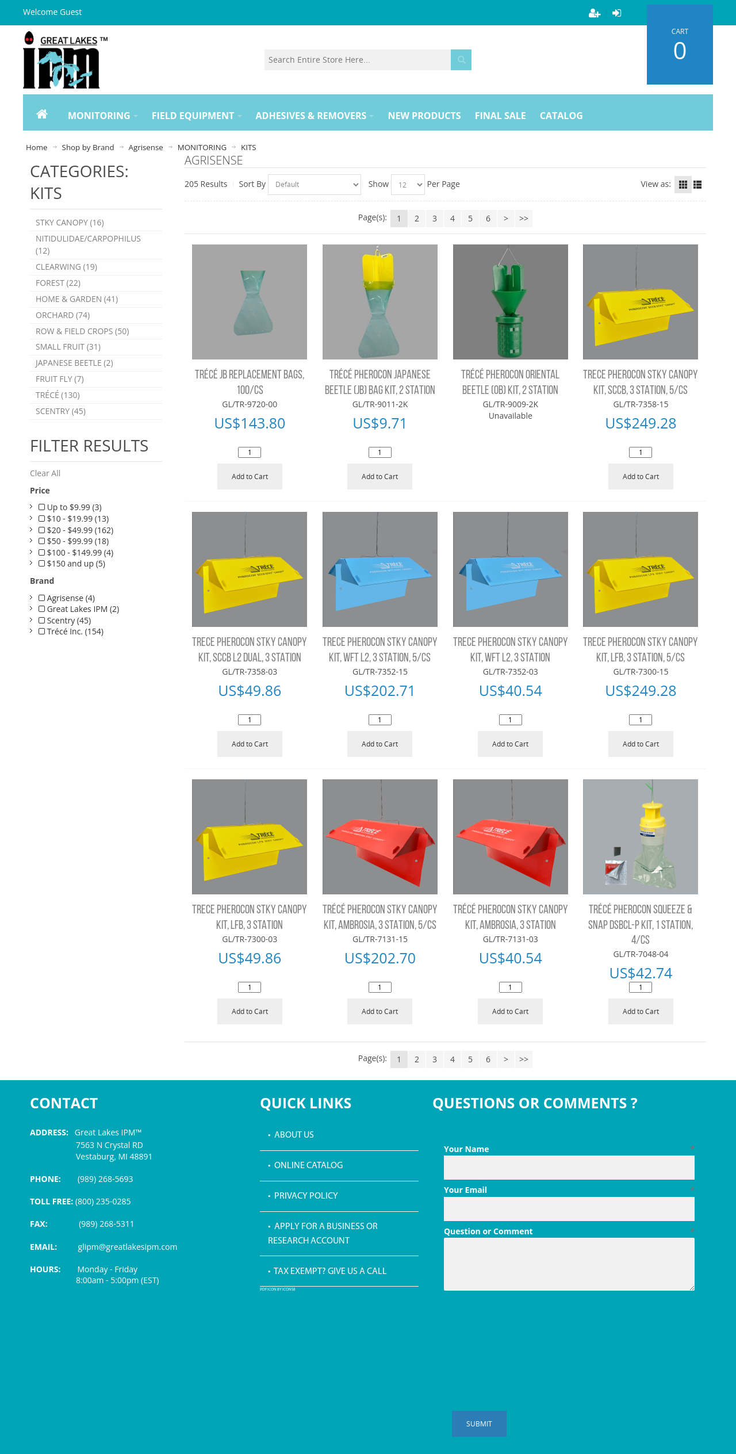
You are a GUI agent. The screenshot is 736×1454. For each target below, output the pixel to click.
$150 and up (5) (72, 564)
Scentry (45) (65, 620)
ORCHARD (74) (63, 315)
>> (523, 218)
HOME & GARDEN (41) (77, 299)
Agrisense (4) (67, 598)
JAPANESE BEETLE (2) (74, 363)
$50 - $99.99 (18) (74, 542)
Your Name (569, 1149)
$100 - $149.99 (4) (76, 553)
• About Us (291, 1135)
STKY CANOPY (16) (70, 222)
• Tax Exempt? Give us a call (327, 1271)
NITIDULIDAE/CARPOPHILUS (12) (88, 245)
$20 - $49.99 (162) (76, 530)
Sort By (252, 183)
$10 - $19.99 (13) (74, 519)
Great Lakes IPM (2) (79, 609)
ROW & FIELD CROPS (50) (82, 331)
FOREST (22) (58, 283)
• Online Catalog (305, 1165)
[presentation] (531, 1323)
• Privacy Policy (303, 1196)
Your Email (569, 1190)
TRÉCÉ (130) (58, 396)
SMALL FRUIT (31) (68, 347)
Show (379, 183)
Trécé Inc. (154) (71, 632)
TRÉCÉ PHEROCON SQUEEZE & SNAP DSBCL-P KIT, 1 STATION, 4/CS (640, 925)
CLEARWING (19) (66, 267)
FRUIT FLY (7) (60, 379)
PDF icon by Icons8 (278, 1290)
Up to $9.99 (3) (70, 508)
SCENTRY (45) (61, 412)
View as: (656, 183)
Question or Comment (569, 1231)
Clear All (45, 474)
